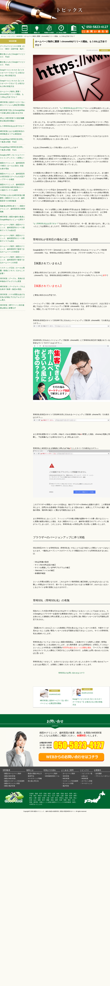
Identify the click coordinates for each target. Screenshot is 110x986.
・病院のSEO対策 (9, 776)
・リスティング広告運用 (69, 781)
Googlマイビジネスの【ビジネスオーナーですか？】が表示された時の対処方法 (12, 83)
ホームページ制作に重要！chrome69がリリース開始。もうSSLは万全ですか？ (12, 94)
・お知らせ (84, 776)
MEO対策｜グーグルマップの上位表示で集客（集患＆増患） (12, 288)
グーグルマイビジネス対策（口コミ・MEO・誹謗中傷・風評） (12, 47)
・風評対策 (65, 786)
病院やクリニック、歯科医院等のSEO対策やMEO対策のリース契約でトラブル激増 (12, 187)
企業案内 (97, 770)
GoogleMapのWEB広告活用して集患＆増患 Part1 (12, 148)
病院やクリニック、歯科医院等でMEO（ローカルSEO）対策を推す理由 (12, 165)
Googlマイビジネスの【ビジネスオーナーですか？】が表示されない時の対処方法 (12, 72)
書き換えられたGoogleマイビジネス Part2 (12, 55)
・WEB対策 (84, 778)
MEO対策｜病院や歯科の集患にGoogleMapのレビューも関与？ (12, 218)
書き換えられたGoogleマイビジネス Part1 (12, 63)
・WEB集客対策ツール (51, 776)
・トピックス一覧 (86, 773)
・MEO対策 (65, 778)
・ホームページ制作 (50, 773)
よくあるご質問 (67, 770)
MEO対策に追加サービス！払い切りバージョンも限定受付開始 (12, 103)
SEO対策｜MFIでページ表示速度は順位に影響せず (12, 306)
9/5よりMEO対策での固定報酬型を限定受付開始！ (12, 119)
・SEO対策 (65, 776)
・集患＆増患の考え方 (34, 773)
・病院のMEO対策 (9, 778)
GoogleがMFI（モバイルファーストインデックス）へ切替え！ (12, 156)
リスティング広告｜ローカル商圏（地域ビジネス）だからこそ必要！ (12, 270)
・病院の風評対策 (9, 786)
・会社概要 (98, 773)
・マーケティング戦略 (34, 778)
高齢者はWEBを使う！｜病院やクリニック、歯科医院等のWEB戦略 (12, 208)
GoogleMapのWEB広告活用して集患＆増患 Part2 (12, 140)
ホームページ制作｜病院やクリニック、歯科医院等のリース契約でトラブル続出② (12, 227)
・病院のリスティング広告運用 (13, 781)
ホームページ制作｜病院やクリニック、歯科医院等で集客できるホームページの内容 (12, 260)
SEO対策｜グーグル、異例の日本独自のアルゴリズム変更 (12, 280)
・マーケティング (86, 783)
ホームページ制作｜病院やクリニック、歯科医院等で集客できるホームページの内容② (12, 249)
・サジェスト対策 (67, 783)
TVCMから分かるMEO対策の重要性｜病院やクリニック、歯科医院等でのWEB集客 (12, 198)
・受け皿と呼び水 (32, 781)
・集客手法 (30, 776)
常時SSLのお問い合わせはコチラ (71, 673)
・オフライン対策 (86, 781)
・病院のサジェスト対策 (11, 783)
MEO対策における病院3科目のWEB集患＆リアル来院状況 (12, 132)
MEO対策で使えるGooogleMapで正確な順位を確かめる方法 (12, 111)
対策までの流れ (50, 770)
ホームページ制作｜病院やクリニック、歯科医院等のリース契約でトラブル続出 (12, 238)
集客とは (29, 770)
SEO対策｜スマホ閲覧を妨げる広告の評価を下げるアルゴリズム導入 (12, 297)
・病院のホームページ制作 (12, 773)
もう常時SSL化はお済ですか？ (72, 108)
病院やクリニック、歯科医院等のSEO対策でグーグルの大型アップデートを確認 (12, 176)
